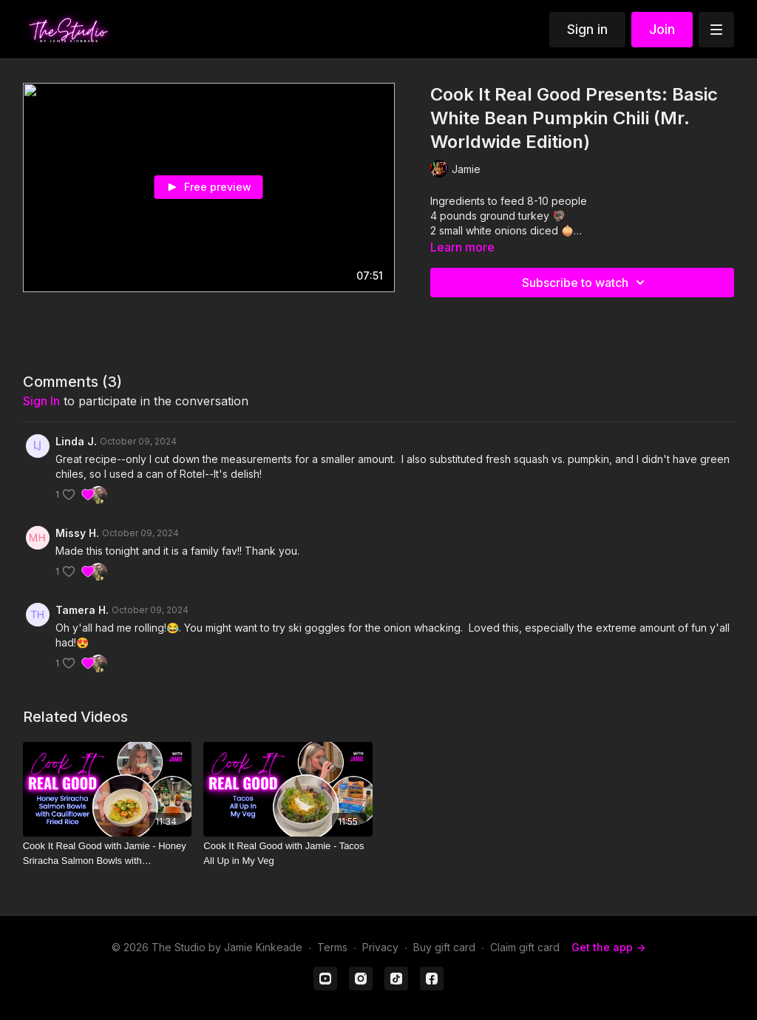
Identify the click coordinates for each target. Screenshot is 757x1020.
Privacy (380, 947)
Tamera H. (82, 610)
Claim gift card (525, 947)
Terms (332, 947)
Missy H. (77, 533)
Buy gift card (444, 947)
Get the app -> (608, 947)
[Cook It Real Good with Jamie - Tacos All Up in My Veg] (288, 853)
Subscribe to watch (585, 282)
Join (662, 29)
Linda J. (76, 441)
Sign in (587, 29)
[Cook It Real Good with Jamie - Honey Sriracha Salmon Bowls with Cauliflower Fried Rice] (107, 853)
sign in (41, 401)
